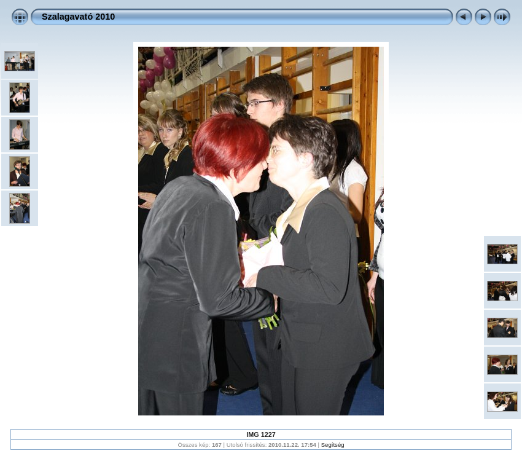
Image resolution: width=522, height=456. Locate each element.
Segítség (333, 444)
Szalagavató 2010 (78, 17)
